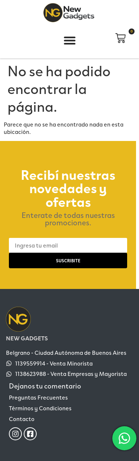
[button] (70, 40)
